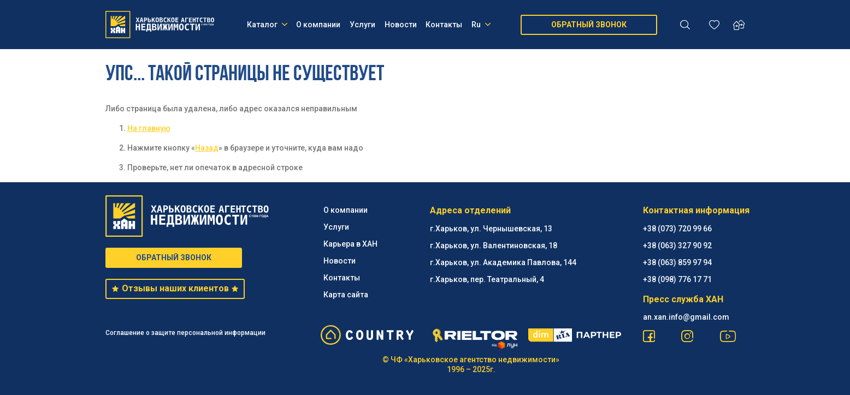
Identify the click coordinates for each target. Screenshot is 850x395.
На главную (148, 128)
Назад (207, 147)
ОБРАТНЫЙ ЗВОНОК (589, 24)
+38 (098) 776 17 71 (677, 279)
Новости (401, 24)
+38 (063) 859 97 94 (677, 262)
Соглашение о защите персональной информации (185, 333)
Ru (481, 24)
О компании (318, 24)
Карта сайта (345, 294)
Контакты (444, 24)
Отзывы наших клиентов (175, 288)
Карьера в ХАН (350, 244)
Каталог (267, 24)
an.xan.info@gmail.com (686, 317)
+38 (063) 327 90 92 (677, 245)
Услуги (362, 24)
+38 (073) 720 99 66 (677, 228)
